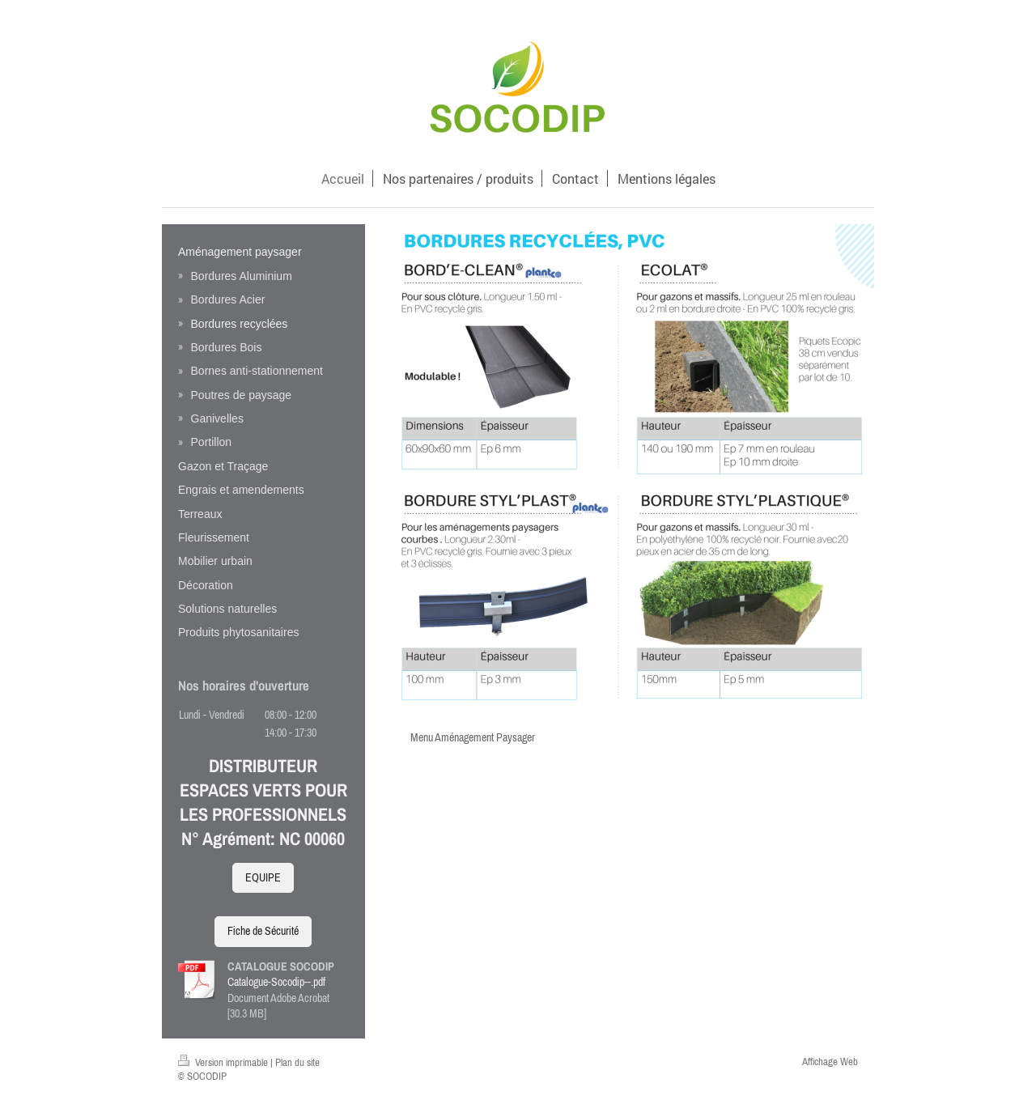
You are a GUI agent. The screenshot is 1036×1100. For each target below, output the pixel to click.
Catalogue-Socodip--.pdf (276, 981)
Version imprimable (224, 1062)
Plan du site (297, 1062)
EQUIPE (263, 877)
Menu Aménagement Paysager (472, 737)
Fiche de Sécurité (263, 930)
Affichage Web (830, 1061)
